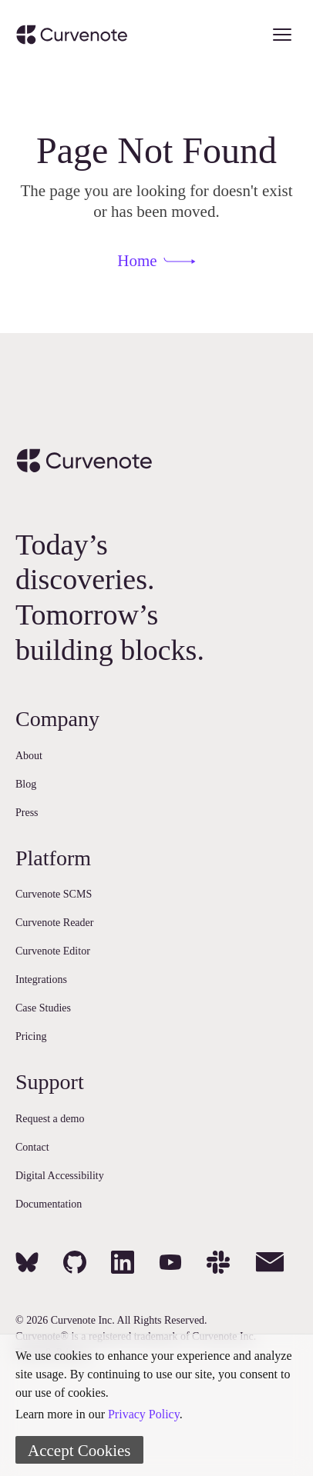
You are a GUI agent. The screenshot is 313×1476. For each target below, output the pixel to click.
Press (27, 812)
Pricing (30, 1036)
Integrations (41, 979)
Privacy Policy (144, 1414)
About (28, 755)
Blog (25, 784)
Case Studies (43, 1008)
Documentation (48, 1204)
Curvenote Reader (54, 922)
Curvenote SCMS (53, 894)
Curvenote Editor (52, 951)
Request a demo (49, 1118)
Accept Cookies (79, 1450)
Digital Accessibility (59, 1175)
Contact (32, 1147)
